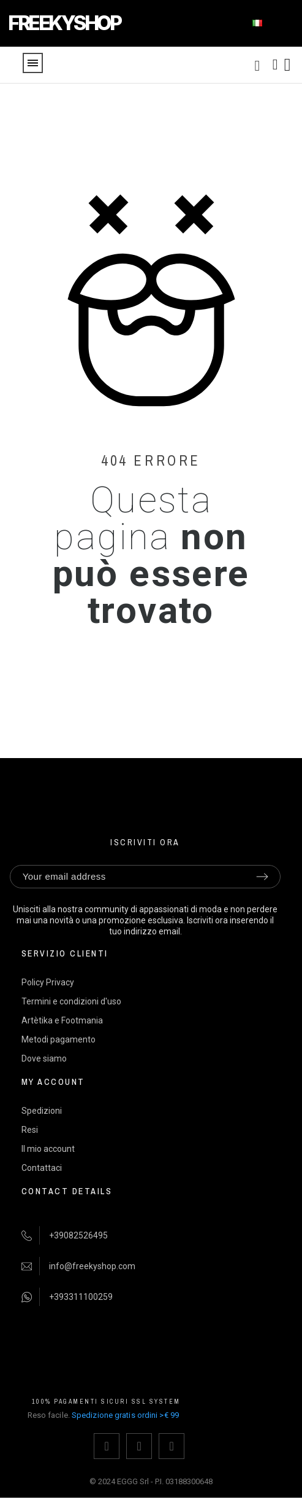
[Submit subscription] (262, 876)
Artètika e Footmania (62, 1020)
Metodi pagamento (58, 1039)
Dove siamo (44, 1058)
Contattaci (41, 1168)
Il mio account (48, 1149)
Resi (29, 1130)
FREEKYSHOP (64, 23)
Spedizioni (41, 1111)
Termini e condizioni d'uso (71, 1001)
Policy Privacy (47, 982)
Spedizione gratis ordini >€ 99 (125, 1415)
